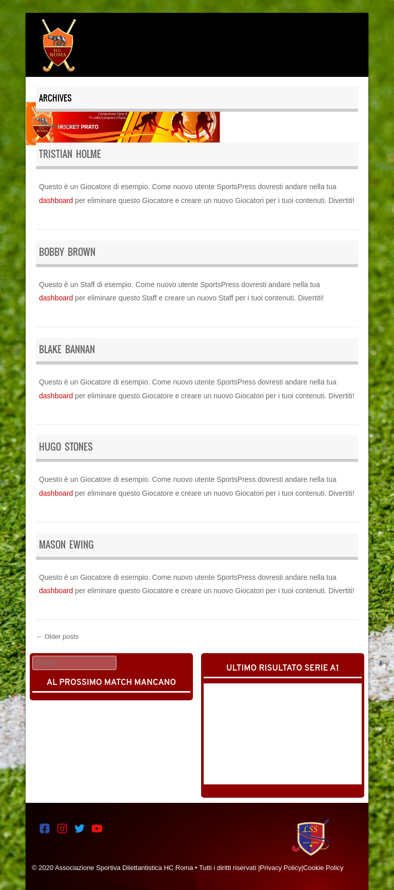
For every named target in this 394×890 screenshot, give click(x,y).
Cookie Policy (323, 868)
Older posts (57, 126)
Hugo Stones (66, 447)
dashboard (56, 200)
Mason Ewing (66, 545)
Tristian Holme (70, 154)
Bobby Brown (67, 252)
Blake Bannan (67, 349)
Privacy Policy (281, 868)
